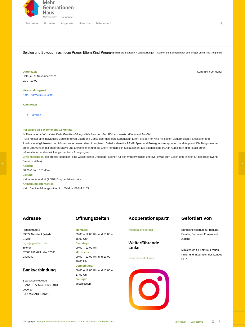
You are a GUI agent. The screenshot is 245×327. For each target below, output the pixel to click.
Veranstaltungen (146, 52)
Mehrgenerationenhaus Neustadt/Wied (56, 321)
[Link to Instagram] (213, 321)
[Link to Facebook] (219, 321)
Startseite (130, 52)
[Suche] (219, 23)
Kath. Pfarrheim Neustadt (38, 94)
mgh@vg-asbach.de (35, 243)
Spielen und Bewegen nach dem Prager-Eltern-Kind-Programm (69, 52)
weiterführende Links (141, 258)
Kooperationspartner (141, 229)
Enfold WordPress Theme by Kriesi (96, 321)
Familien (36, 114)
